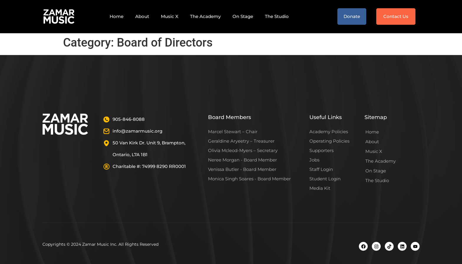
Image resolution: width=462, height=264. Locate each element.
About (142, 16)
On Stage (242, 16)
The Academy (205, 16)
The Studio (277, 16)
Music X (169, 16)
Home (116, 16)
